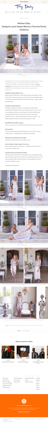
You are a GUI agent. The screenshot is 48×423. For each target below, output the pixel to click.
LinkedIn (37, 389)
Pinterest (38, 383)
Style (26, 18)
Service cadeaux (17, 380)
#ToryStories (11, 325)
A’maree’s (36, 110)
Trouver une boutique (18, 378)
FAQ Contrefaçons (6, 387)
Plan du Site (5, 420)
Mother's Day (25, 325)
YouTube (38, 387)
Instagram (38, 378)
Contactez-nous (6, 380)
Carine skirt (20, 74)
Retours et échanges (7, 381)
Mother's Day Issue (31, 325)
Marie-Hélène (33, 131)
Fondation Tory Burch (29, 381)
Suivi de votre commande (7, 383)
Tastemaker (40, 325)
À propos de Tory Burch (29, 378)
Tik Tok (37, 381)
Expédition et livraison (7, 385)
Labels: (6, 325)
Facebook (38, 380)
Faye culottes (22, 284)
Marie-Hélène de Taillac (12, 125)
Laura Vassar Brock (18, 325)
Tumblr (37, 385)
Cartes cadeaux (17, 381)
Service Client (5, 378)
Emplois (26, 380)
